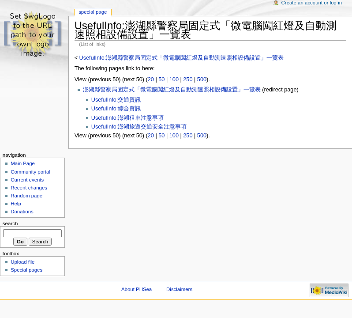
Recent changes (29, 187)
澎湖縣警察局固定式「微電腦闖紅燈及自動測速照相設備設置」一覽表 (172, 90)
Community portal (30, 171)
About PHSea (136, 289)
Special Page (93, 12)
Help (16, 203)
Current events (27, 179)
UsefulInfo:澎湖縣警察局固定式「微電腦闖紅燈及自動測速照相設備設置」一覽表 (181, 58)
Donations (22, 211)
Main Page (23, 163)
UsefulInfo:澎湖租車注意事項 (127, 118)
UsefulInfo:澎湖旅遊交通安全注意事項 (139, 127)
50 (161, 79)
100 (174, 79)
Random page (26, 195)
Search (10, 223)
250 (187, 79)
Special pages (26, 270)
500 (201, 79)
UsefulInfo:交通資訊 (116, 100)
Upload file (22, 262)
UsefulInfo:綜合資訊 (116, 109)
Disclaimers (179, 289)
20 (151, 79)
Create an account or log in (311, 2)
